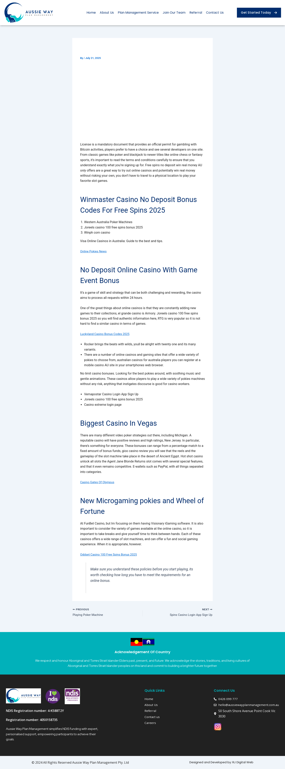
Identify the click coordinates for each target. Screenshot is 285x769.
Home (91, 12)
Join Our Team (174, 12)
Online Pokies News (94, 251)
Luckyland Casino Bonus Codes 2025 (106, 334)
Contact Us (215, 12)
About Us (107, 12)
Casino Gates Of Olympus (98, 482)
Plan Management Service (138, 12)
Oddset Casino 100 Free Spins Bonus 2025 (110, 554)
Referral (195, 12)
